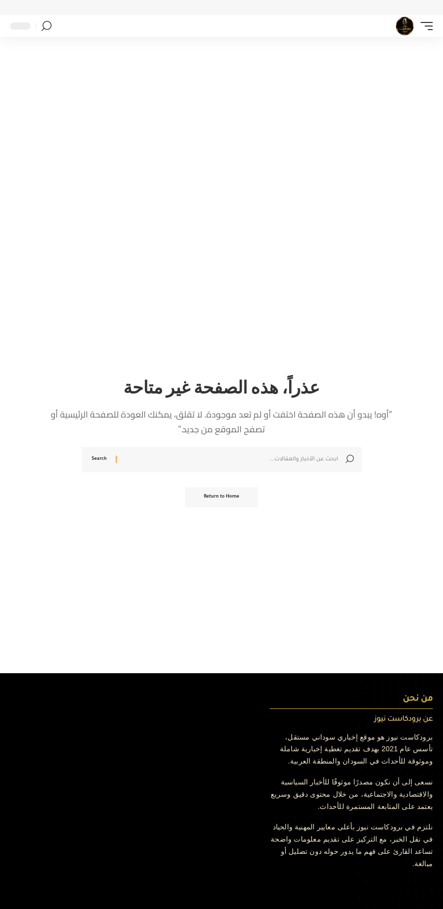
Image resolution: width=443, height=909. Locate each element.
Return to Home (222, 497)
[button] (424, 26)
